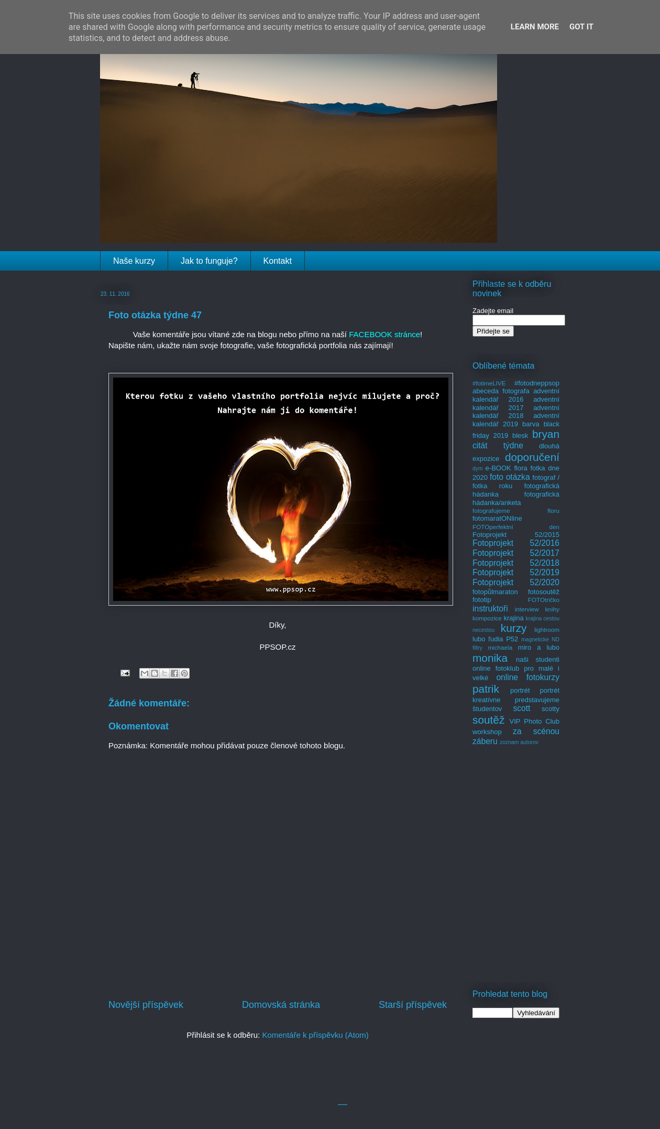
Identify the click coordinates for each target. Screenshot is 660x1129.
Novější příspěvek (145, 1004)
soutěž (488, 720)
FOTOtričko (543, 599)
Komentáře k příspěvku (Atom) (315, 1034)
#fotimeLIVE (489, 383)
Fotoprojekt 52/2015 (515, 535)
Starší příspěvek (413, 1004)
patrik (485, 689)
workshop (487, 732)
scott (521, 708)
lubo (479, 639)
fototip (481, 600)
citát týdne (497, 445)
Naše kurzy (134, 260)
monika (490, 658)
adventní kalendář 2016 (515, 395)
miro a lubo (538, 647)
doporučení (532, 457)
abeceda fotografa (501, 391)
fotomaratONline (497, 518)
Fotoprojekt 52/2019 (515, 572)
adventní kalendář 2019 (515, 420)
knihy (552, 609)
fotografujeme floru (515, 510)
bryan (545, 434)
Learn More (535, 26)
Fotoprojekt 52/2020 (515, 582)
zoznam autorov (519, 742)
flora (520, 468)
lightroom (546, 629)
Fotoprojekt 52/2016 (515, 543)
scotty (550, 709)
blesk (520, 435)
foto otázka (510, 476)
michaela (500, 647)
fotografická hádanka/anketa (515, 498)
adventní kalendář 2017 (515, 403)
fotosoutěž (543, 592)
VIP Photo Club (535, 721)
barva (531, 424)
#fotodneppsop (536, 383)
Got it (581, 26)
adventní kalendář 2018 (515, 412)
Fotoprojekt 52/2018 (515, 562)
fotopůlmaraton (495, 592)
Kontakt (277, 260)
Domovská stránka (281, 1004)
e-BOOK (498, 468)
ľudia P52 (503, 639)
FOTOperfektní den (515, 526)
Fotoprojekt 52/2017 (515, 553)
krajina (513, 618)
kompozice (487, 618)
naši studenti (537, 659)
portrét (520, 690)
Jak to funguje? (209, 260)
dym (477, 468)
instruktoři (490, 608)
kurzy (514, 628)
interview (527, 609)
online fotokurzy (527, 677)
